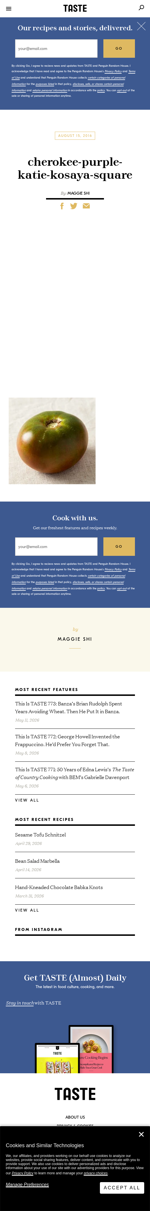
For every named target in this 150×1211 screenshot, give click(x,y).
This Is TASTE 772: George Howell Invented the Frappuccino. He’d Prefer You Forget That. (67, 740)
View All (27, 800)
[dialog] (75, 1168)
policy (101, 90)
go (119, 48)
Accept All (122, 1187)
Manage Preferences (27, 1184)
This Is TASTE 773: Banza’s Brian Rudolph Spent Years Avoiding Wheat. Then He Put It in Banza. (68, 707)
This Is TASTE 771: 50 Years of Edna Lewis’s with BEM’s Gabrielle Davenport (74, 772)
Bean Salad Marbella (37, 860)
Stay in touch (20, 1002)
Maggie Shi (78, 193)
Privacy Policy (23, 1173)
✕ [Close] (141, 1134)
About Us (75, 1117)
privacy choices (95, 1173)
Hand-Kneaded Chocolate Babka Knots (59, 886)
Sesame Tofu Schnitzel (40, 834)
